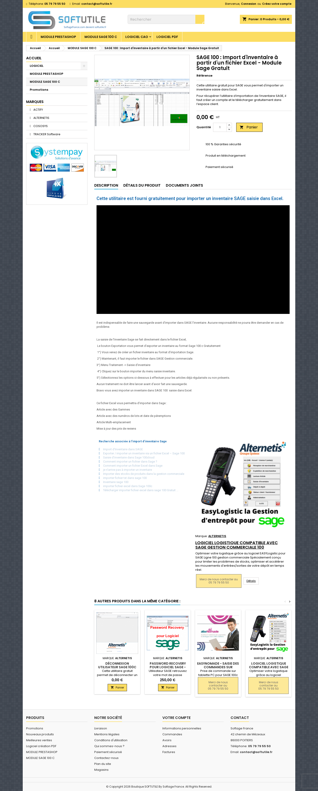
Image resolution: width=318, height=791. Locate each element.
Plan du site (102, 764)
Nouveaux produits (40, 734)
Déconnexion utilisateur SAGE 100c (117, 665)
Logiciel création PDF (41, 746)
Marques (35, 101)
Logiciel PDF (167, 37)
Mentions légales (106, 734)
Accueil (34, 58)
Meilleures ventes (39, 740)
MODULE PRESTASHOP (58, 37)
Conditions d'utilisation (110, 740)
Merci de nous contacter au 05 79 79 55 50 (219, 580)
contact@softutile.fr (96, 4)
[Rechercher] (166, 19)
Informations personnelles (181, 728)
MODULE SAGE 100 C (100, 37)
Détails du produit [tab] (142, 185)
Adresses (169, 746)
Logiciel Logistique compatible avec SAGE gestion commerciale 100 (236, 545)
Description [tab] (106, 185)
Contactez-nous (106, 758)
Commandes (172, 734)
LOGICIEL (36, 66)
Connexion (248, 4)
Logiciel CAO (136, 37)
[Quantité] (220, 127)
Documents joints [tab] (184, 185)
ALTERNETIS (41, 118)
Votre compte (176, 717)
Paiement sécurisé (108, 752)
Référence (204, 76)
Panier (249, 127)
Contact (240, 717)
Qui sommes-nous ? (109, 746)
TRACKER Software (46, 134)
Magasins (101, 770)
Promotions (39, 90)
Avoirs (166, 740)
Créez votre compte (276, 4)
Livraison (100, 728)
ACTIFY (38, 110)
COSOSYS (40, 126)
